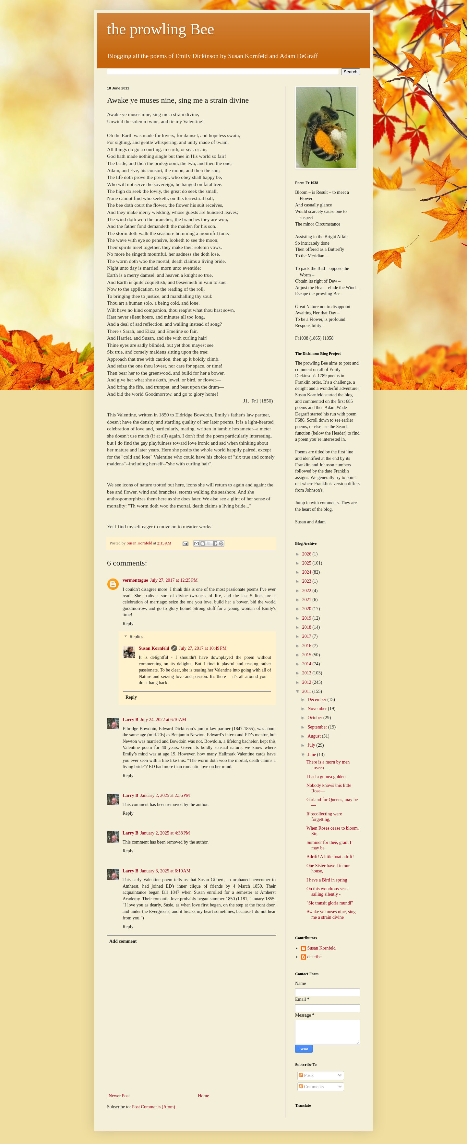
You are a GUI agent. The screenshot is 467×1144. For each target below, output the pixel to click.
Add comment (123, 941)
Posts (306, 1075)
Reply (128, 623)
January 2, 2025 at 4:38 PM (165, 833)
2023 (307, 581)
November (317, 708)
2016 (307, 645)
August (314, 736)
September (317, 727)
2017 (307, 636)
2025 (307, 563)
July (311, 745)
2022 (307, 590)
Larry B (130, 719)
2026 (307, 554)
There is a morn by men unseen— (328, 765)
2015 (307, 654)
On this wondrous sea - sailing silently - (327, 891)
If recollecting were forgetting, (324, 816)
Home (203, 1095)
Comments (311, 1086)
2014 (307, 663)
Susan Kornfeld (154, 648)
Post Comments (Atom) (153, 1106)
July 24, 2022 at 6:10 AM (163, 719)
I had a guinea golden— (328, 776)
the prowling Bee (160, 29)
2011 (307, 691)
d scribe (314, 956)
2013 (307, 673)
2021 (307, 599)
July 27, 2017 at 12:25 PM (174, 580)
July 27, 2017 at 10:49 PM (203, 648)
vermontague (135, 580)
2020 (307, 608)
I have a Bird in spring (326, 880)
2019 (307, 618)
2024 (307, 572)
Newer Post (119, 1095)
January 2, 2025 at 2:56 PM (165, 795)
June (312, 754)
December (317, 699)
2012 (307, 682)
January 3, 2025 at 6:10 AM (165, 871)
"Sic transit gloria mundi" (329, 903)
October (315, 717)
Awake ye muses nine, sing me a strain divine (331, 914)
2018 (307, 627)
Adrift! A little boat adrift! (330, 856)
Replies (136, 637)
